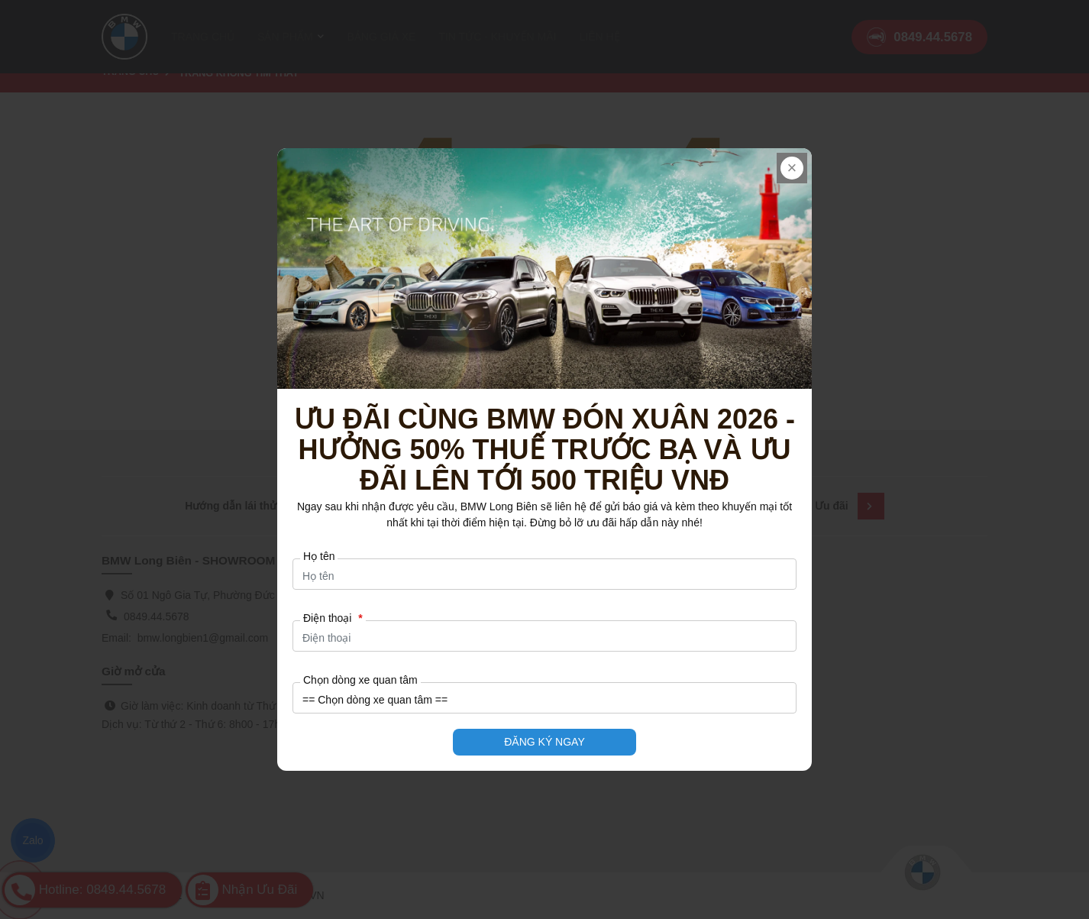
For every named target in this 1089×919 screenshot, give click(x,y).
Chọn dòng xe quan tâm (360, 680)
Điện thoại (333, 618)
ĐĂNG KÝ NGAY (544, 742)
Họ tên (318, 556)
